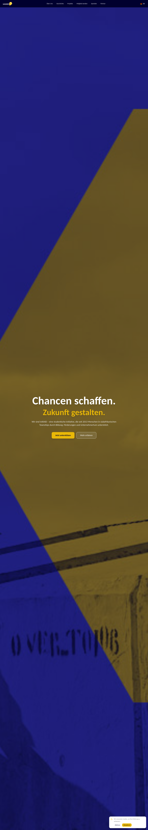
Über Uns (50, 4)
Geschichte (60, 4)
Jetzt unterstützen (63, 435)
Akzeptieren (126, 825)
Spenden (94, 4)
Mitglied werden (82, 4)
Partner (103, 4)
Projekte (70, 4)
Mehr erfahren (86, 435)
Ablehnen (117, 825)
